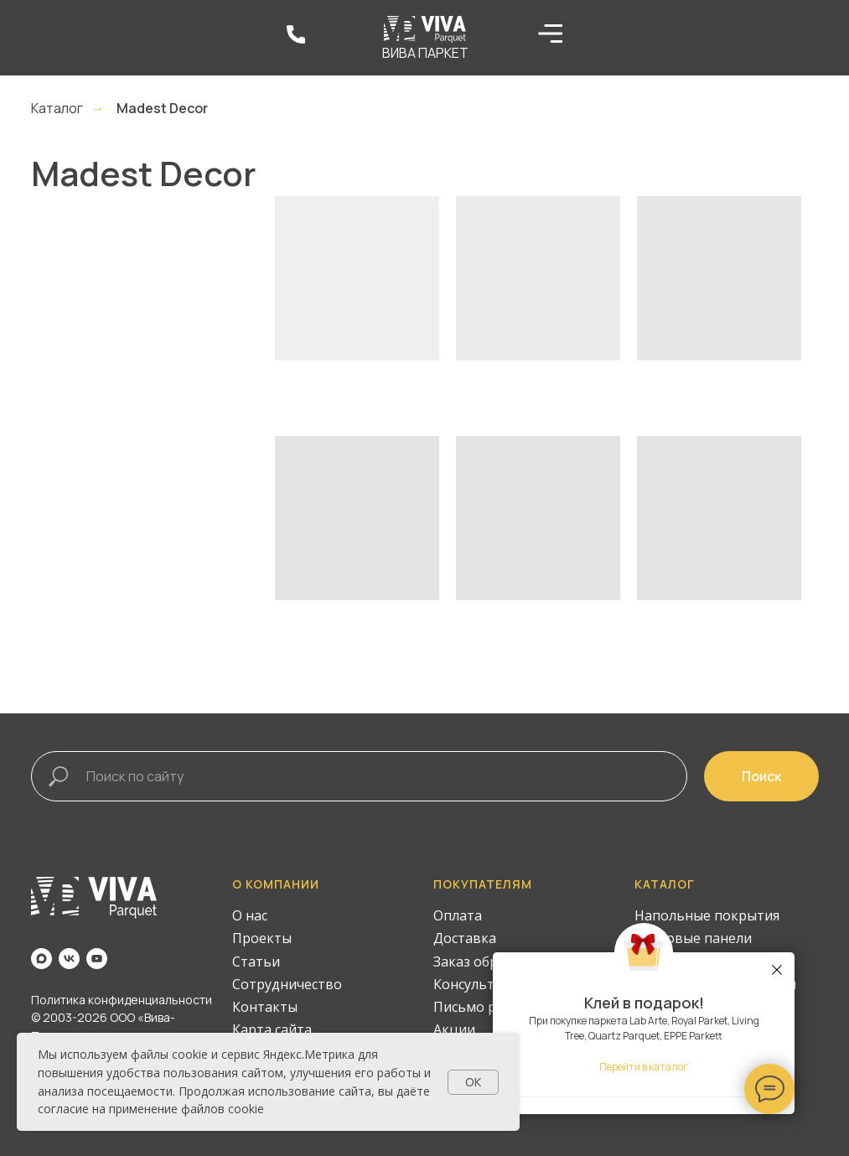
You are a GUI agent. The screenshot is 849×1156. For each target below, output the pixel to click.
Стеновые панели (693, 938)
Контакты (265, 1007)
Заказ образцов (485, 961)
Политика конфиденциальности (121, 1000)
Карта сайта (272, 1029)
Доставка (464, 938)
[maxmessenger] (41, 958)
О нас (249, 915)
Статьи (256, 961)
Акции (454, 1029)
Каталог (57, 109)
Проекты (262, 938)
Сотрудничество (287, 984)
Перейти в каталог (643, 1067)
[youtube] (96, 958)
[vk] (69, 958)
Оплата (457, 915)
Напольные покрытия (706, 915)
